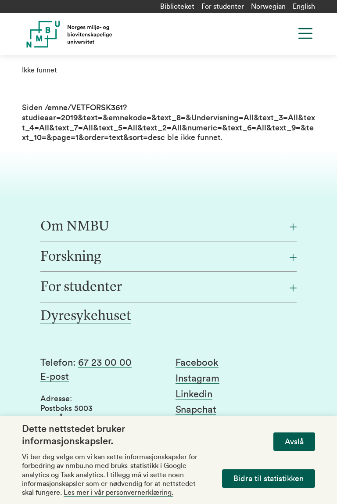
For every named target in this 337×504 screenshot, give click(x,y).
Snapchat (196, 409)
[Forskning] (168, 257)
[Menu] (305, 33)
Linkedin (194, 394)
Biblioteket (177, 6)
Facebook (197, 362)
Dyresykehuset (85, 317)
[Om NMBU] (168, 227)
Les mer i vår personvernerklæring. (118, 492)
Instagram (197, 378)
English (304, 6)
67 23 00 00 (105, 362)
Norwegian (268, 6)
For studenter (222, 6)
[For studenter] (168, 287)
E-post (54, 377)
